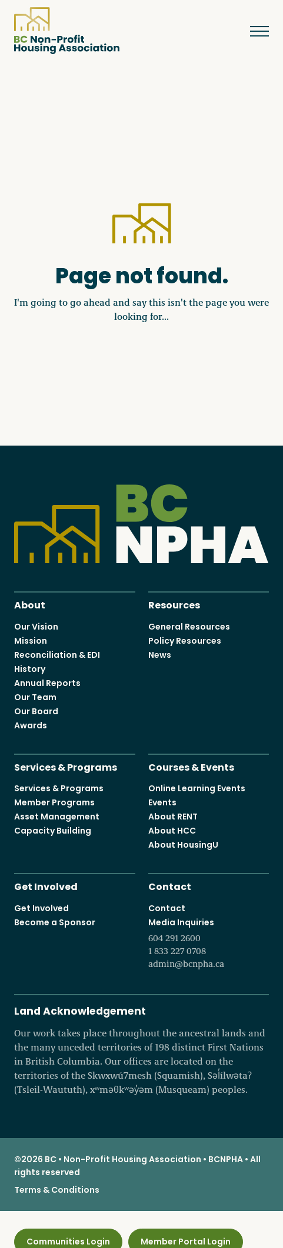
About (29, 604)
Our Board (36, 711)
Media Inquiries (208, 943)
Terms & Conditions (56, 1189)
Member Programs (54, 802)
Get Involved (46, 885)
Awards (30, 725)
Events (162, 802)
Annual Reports (47, 682)
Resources (174, 604)
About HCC (172, 831)
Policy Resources (184, 640)
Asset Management (56, 816)
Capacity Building (52, 831)
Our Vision (36, 626)
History (29, 668)
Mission (30, 640)
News (159, 654)
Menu (251, 31)
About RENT (173, 816)
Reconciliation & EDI (57, 654)
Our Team (35, 696)
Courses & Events (191, 765)
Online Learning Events (196, 788)
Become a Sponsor (54, 922)
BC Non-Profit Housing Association (66, 30)
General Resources (189, 626)
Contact (169, 885)
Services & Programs (65, 765)
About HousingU (183, 845)
